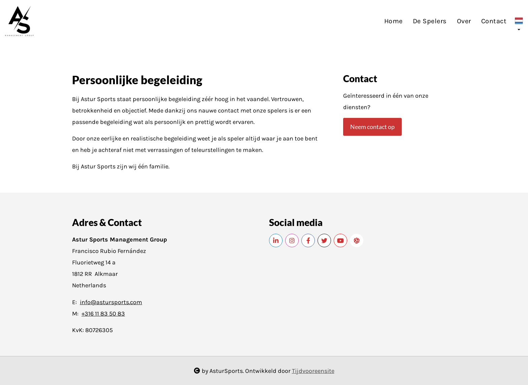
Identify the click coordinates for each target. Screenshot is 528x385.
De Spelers (430, 21)
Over (464, 21)
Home (393, 21)
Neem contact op (372, 126)
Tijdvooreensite (313, 371)
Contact (494, 21)
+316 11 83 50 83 (103, 313)
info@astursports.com (111, 302)
